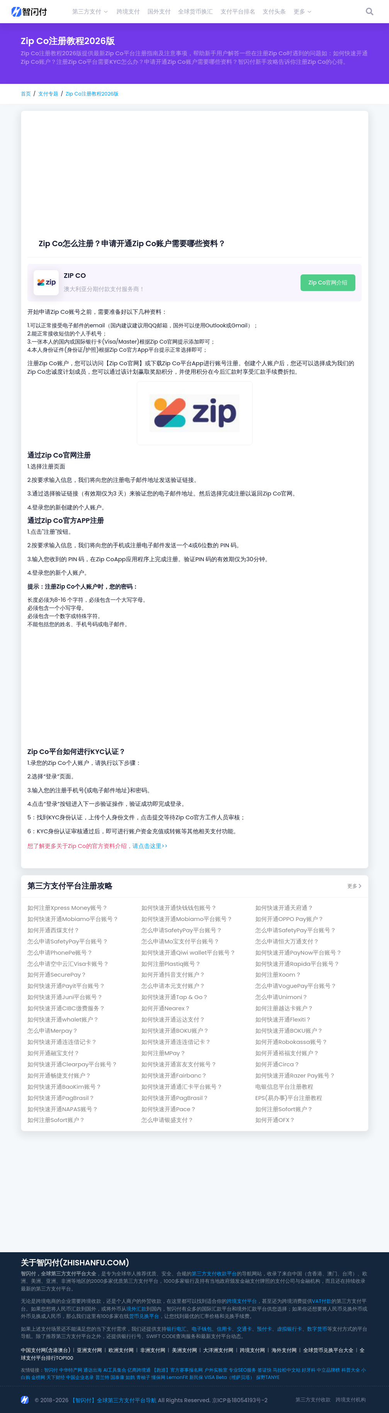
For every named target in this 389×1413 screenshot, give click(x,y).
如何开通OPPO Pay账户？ (289, 919)
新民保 (196, 1377)
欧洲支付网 (121, 1350)
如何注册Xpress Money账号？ (67, 908)
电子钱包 (202, 1329)
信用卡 (224, 1329)
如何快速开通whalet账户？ (63, 1019)
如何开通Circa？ (277, 1064)
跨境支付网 (252, 1350)
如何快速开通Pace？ (168, 1109)
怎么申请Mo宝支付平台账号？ (180, 941)
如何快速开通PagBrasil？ (61, 1098)
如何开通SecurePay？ (57, 974)
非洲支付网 (152, 1350)
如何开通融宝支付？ (53, 1053)
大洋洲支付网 (218, 1350)
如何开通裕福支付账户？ (287, 1053)
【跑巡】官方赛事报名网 (177, 1370)
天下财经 (55, 1377)
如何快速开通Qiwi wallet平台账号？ (188, 952)
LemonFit (177, 1377)
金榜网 (38, 1377)
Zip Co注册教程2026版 (92, 93)
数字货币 (317, 1329)
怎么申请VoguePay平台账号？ (296, 986)
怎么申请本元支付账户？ (173, 986)
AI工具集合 (114, 1370)
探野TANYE (268, 1377)
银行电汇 (176, 1329)
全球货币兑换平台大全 (328, 1350)
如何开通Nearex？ (165, 1008)
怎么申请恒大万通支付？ (287, 941)
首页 (26, 93)
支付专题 (48, 93)
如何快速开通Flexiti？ (283, 1019)
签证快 (265, 1370)
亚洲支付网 (89, 1350)
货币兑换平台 (144, 1316)
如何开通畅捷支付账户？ (59, 1075)
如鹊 (130, 1377)
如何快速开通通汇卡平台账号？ (182, 1087)
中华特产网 (70, 1370)
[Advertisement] (194, 181)
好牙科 (309, 1370)
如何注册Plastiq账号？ (171, 964)
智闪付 (51, 1370)
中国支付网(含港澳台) (46, 1350)
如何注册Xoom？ (278, 974)
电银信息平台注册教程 (284, 1087)
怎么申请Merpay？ (52, 1031)
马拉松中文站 (287, 1370)
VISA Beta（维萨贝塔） (229, 1377)
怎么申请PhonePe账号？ (60, 952)
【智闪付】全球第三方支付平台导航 (113, 1400)
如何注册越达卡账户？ (284, 1008)
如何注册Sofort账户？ (284, 1109)
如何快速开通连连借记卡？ (62, 1042)
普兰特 (102, 1377)
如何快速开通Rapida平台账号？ (297, 964)
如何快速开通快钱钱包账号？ (179, 908)
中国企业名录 (80, 1377)
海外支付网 (284, 1350)
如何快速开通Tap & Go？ (174, 997)
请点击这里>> (150, 846)
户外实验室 (216, 1370)
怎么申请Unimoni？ (281, 997)
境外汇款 (136, 1309)
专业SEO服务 (242, 1370)
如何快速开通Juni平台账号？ (65, 997)
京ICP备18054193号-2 (240, 1400)
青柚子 (143, 1377)
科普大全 (350, 1370)
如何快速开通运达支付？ (173, 1019)
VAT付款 (322, 1301)
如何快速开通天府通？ (284, 908)
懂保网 (158, 1377)
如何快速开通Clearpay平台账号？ (72, 1064)
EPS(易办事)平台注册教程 (289, 1098)
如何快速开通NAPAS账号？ (62, 1109)
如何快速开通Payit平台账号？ (66, 986)
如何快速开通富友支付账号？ (179, 1064)
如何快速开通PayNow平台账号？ (298, 952)
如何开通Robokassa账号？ (291, 1042)
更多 (354, 886)
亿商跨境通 (139, 1370)
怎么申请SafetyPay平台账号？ (181, 930)
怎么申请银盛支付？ (167, 1120)
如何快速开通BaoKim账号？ (64, 1087)
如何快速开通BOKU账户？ (175, 1031)
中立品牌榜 (328, 1370)
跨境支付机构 (351, 1399)
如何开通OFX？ (275, 1120)
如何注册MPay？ (163, 1053)
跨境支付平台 (242, 1301)
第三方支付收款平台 (214, 1273)
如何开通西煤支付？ (53, 930)
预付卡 (264, 1329)
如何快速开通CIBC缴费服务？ (66, 1008)
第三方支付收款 (313, 1399)
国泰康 (117, 1377)
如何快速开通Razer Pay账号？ (295, 1075)
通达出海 (92, 1370)
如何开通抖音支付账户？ (173, 974)
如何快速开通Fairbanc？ (174, 1075)
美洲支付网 (184, 1350)
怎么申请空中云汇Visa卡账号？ (68, 964)
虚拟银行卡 (289, 1329)
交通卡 (244, 1329)
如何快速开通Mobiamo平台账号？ (73, 919)
